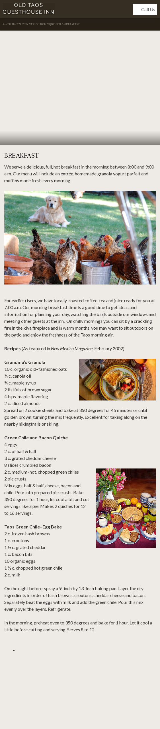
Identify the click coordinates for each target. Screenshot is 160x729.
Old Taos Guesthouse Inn (29, 9)
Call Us (145, 9)
